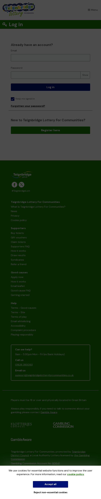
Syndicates (17, 259)
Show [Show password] (85, 75)
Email (14, 50)
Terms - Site (18, 312)
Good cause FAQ (21, 290)
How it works (18, 250)
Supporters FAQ (20, 246)
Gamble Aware (48, 412)
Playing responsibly (22, 334)
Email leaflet (18, 286)
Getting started (20, 295)
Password (16, 68)
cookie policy (75, 474)
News (14, 211)
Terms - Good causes (23, 307)
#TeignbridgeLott (21, 191)
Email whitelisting (21, 321)
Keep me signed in (23, 98)
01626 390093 (24, 364)
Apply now (17, 277)
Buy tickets (17, 233)
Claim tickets (18, 242)
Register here (50, 130)
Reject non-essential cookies (50, 492)
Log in (50, 87)
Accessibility (18, 325)
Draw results (18, 255)
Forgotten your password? (28, 106)
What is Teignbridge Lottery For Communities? (38, 206)
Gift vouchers (19, 237)
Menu (93, 10)
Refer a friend (18, 264)
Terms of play (19, 316)
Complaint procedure (23, 330)
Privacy (15, 215)
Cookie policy (19, 220)
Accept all (50, 484)
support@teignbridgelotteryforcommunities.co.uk (44, 375)
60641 (56, 463)
